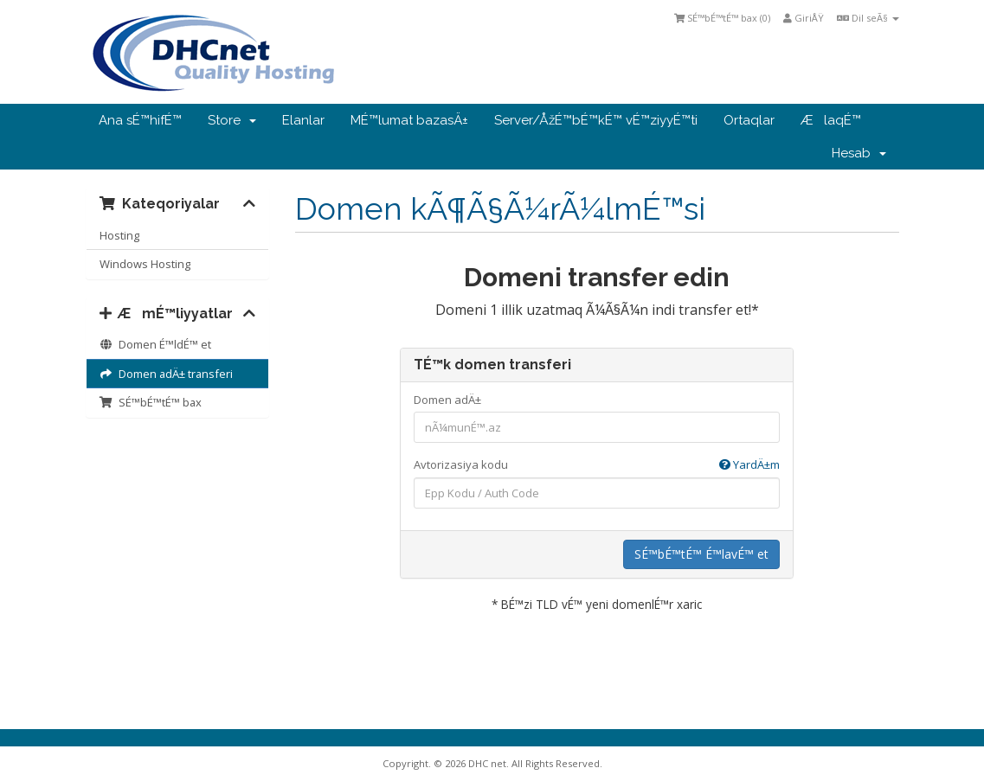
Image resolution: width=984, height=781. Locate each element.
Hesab (859, 153)
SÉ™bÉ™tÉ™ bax (151, 402)
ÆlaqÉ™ (831, 120)
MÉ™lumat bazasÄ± (409, 120)
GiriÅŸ (803, 17)
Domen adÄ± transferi (166, 373)
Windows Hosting (145, 264)
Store (232, 120)
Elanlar (303, 120)
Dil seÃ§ (868, 17)
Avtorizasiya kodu (597, 465)
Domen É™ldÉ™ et (155, 344)
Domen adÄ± (447, 399)
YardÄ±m (749, 464)
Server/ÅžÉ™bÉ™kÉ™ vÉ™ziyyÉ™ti (596, 120)
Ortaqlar (749, 120)
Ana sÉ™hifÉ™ (140, 120)
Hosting (119, 235)
